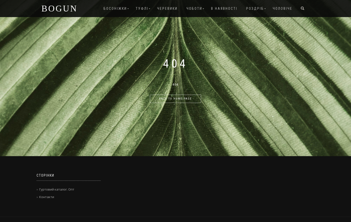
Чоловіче (282, 8)
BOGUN (59, 8)
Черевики (167, 8)
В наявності (224, 8)
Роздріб (255, 8)
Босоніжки (115, 8)
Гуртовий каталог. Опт (56, 189)
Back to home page (175, 98)
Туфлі (142, 8)
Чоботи (194, 8)
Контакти (46, 197)
